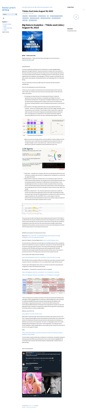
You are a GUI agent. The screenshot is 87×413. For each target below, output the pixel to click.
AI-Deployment (33, 20)
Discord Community (31, 407)
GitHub (23, 407)
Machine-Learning (35, 18)
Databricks (25, 18)
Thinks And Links (31, 7)
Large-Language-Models (56, 16)
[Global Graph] (83, 9)
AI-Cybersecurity (56, 18)
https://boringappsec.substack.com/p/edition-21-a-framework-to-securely (40, 272)
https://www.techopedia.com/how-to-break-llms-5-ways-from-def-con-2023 (41, 257)
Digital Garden (5, 32)
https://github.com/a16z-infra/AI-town (32, 313)
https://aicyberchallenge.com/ (50, 240)
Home (23, 7)
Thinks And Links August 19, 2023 (44, 7)
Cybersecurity (42, 16)
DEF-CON (25, 20)
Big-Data (25, 16)
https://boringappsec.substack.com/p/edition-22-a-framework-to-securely (40, 275)
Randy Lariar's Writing (9, 9)
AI (48, 16)
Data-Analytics (33, 16)
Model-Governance (45, 18)
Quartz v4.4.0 (31, 405)
